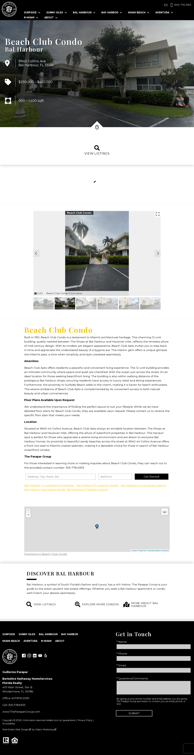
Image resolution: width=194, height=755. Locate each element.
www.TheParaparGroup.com (21, 711)
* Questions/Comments (132, 678)
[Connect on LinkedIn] (35, 656)
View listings (96, 150)
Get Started (151, 476)
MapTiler (142, 550)
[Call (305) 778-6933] (180, 5)
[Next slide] (158, 253)
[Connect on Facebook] (24, 656)
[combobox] (61, 477)
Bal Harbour (24, 49)
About (60, 641)
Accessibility (8, 723)
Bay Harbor (69, 634)
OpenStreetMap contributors (158, 550)
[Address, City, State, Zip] (61, 477)
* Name (122, 641)
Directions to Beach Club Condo (45, 554)
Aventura (30, 641)
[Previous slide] (36, 253)
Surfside (8, 634)
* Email (121, 665)
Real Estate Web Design (16, 729)
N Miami (46, 641)
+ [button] (28, 510)
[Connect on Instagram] (29, 656)
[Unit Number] (115, 477)
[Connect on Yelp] (45, 656)
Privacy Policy (85, 720)
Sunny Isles (27, 634)
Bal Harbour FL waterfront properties (49, 485)
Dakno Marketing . (46, 729)
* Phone (122, 653)
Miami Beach (11, 641)
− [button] (28, 515)
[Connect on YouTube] (40, 656)
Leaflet (133, 550)
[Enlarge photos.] (158, 214)
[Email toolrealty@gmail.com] (166, 5)
